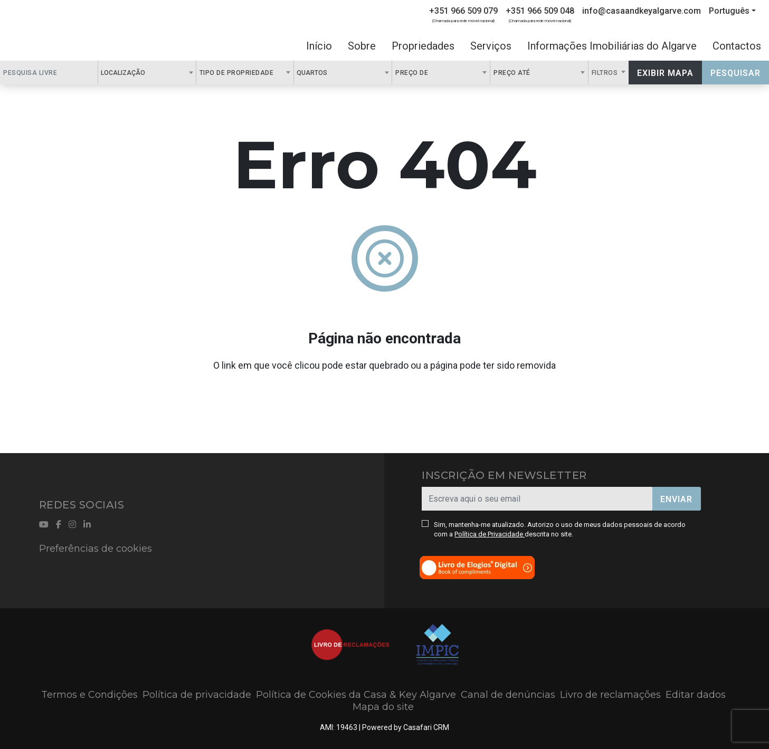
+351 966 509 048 (540, 11)
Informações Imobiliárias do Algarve (612, 46)
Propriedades (423, 46)
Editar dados (696, 694)
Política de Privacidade (489, 534)
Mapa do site (383, 707)
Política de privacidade (197, 694)
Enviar (676, 499)
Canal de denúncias (508, 694)
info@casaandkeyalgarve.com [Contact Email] (641, 11)
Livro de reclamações (610, 694)
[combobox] (147, 72)
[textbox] (151, 72)
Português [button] (729, 11)
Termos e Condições (89, 694)
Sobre (362, 46)
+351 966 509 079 (463, 11)
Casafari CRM (426, 727)
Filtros (606, 72)
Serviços (490, 46)
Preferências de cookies (95, 548)
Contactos (737, 46)
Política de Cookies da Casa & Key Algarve (356, 694)
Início (319, 46)
